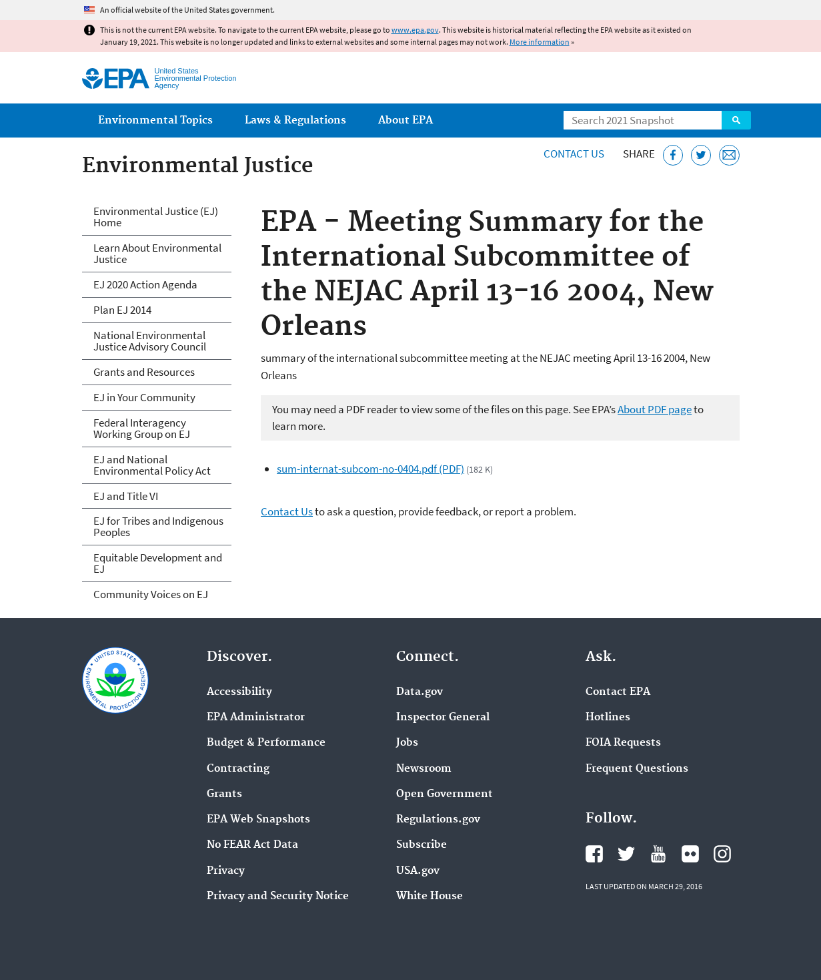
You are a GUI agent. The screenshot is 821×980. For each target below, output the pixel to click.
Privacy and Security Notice (278, 897)
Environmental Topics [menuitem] (155, 120)
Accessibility (239, 692)
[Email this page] (729, 155)
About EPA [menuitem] (405, 120)
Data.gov (419, 692)
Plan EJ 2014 (122, 309)
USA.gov (418, 871)
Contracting (238, 769)
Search (736, 120)
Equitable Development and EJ (157, 563)
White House (429, 897)
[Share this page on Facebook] (673, 155)
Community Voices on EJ (150, 594)
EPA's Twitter (626, 854)
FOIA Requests (623, 743)
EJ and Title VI (125, 496)
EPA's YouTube (658, 854)
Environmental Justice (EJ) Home (155, 217)
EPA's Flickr (690, 854)
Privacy (226, 871)
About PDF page (655, 409)
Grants (224, 794)
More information (540, 42)
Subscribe (421, 845)
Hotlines (608, 718)
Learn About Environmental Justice (157, 253)
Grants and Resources (144, 371)
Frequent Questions (637, 769)
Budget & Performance (266, 743)
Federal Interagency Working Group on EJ (141, 428)
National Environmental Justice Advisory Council (149, 341)
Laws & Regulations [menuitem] (295, 120)
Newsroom (424, 769)
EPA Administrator (256, 718)
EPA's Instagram (722, 854)
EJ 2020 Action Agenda (145, 284)
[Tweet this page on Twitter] (701, 155)
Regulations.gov (438, 820)
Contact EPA (618, 692)
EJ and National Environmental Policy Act (152, 465)
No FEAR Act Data (252, 845)
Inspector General (443, 718)
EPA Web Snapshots (258, 820)
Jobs (407, 743)
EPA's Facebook (594, 854)
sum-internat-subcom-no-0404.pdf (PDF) (370, 468)
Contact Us (574, 153)
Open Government (444, 794)
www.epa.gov (415, 30)
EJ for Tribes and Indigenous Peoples (158, 526)
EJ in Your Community (144, 397)
